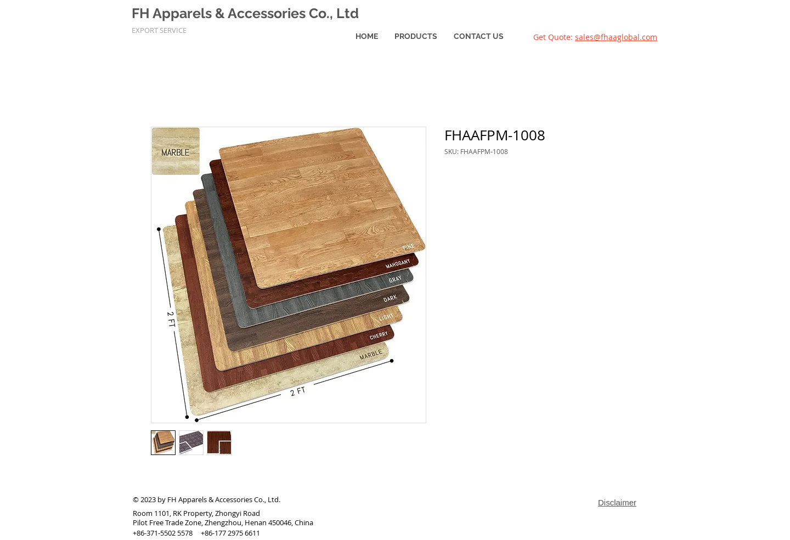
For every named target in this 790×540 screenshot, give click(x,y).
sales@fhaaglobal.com (616, 37)
